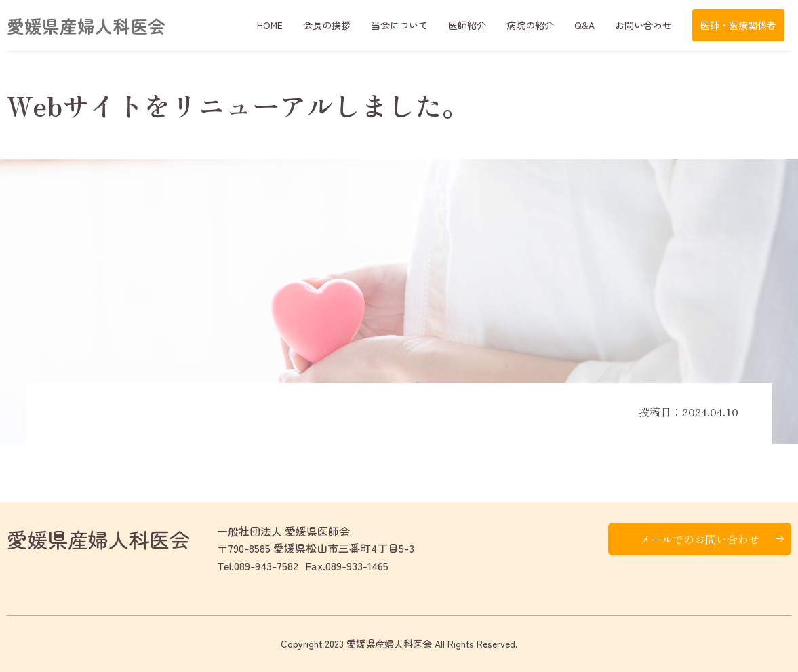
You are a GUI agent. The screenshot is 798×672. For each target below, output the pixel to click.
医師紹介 (467, 25)
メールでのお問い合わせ (699, 539)
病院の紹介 (530, 25)
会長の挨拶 (327, 25)
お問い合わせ (643, 25)
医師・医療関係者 (738, 25)
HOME (270, 25)
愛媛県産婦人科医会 (86, 25)
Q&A (584, 25)
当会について (399, 25)
